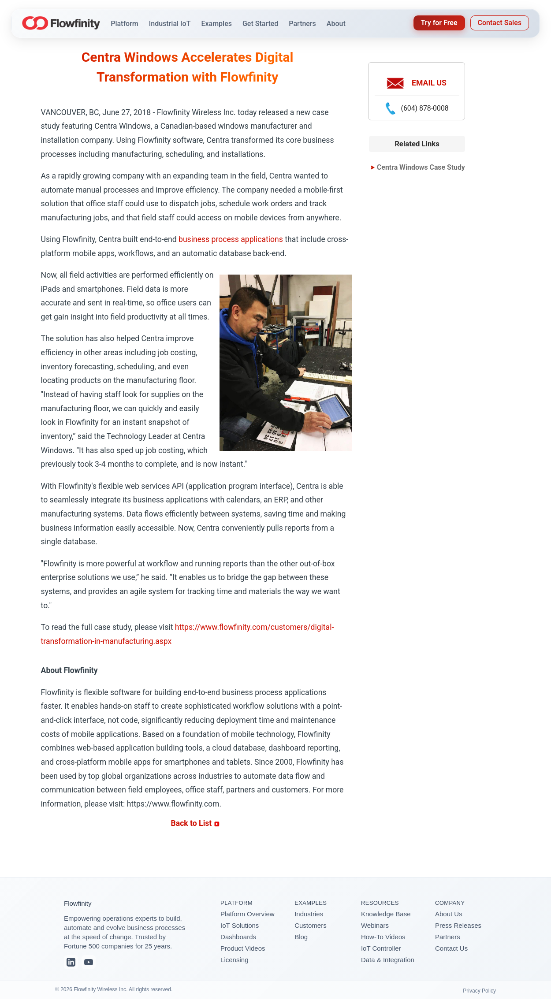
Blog (301, 937)
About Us (448, 914)
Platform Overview (247, 914)
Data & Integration (387, 959)
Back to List (195, 823)
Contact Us (451, 948)
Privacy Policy (479, 991)
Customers (310, 925)
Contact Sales (499, 23)
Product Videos (242, 948)
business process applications (231, 239)
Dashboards (238, 937)
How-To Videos (383, 937)
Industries (308, 914)
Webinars (375, 925)
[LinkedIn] (71, 962)
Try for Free (439, 23)
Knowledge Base (386, 914)
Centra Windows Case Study (421, 167)
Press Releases (458, 925)
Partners (447, 937)
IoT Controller (381, 948)
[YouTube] (89, 962)
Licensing (234, 959)
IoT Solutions (239, 925)
